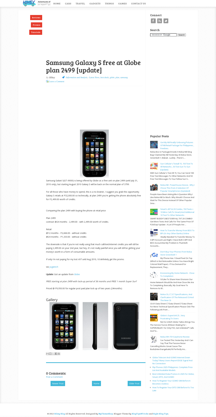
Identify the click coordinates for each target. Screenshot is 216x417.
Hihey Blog (59, 413)
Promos (36, 25)
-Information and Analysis (76, 77)
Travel (80, 3)
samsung (124, 77)
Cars (68, 3)
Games (122, 3)
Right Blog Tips (160, 413)
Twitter (166, 20)
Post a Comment (54, 376)
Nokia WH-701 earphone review (174, 336)
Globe (77, 274)
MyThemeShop (105, 413)
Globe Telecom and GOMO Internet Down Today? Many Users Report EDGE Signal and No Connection (172, 360)
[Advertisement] (81, 11)
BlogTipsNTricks (140, 413)
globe (112, 77)
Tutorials (35, 32)
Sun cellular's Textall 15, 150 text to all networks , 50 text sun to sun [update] (176, 166)
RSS (159, 20)
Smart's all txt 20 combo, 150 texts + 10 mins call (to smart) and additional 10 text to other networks (177, 212)
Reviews (36, 17)
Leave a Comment (56, 81)
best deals (104, 77)
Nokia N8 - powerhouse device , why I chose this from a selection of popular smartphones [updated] (177, 188)
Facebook (153, 20)
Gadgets (94, 3)
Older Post (134, 383)
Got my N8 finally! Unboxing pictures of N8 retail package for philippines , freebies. (177, 145)
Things (109, 3)
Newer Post (58, 383)
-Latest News (93, 77)
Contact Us (138, 3)
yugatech (53, 266)
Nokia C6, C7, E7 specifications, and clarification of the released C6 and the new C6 (177, 297)
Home (56, 3)
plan (117, 77)
